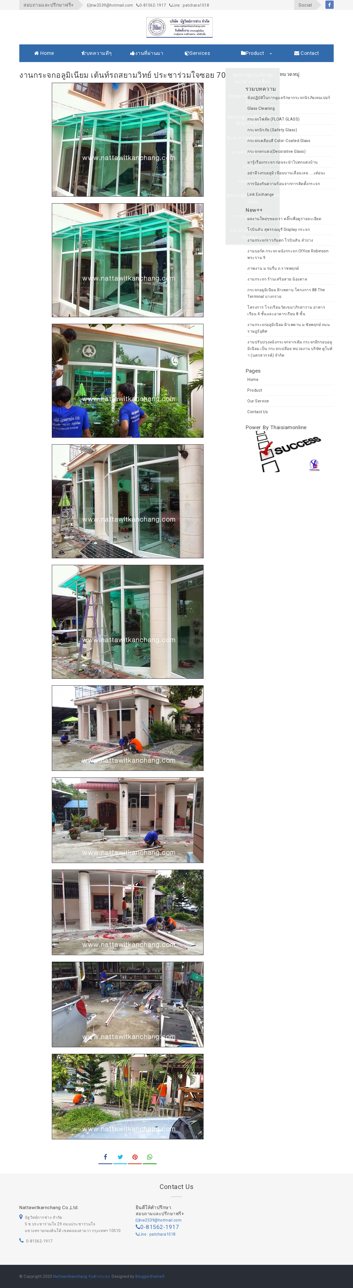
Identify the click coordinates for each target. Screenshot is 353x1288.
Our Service (258, 401)
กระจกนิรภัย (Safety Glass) (272, 130)
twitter (120, 1159)
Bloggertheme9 (150, 1276)
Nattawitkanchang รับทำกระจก (81, 1276)
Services (197, 53)
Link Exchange (260, 194)
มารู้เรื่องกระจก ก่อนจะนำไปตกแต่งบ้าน (282, 162)
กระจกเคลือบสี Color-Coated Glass (278, 140)
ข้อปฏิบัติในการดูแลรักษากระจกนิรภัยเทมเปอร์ (288, 97)
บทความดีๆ (96, 53)
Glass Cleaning (261, 108)
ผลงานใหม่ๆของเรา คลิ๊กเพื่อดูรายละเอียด (284, 219)
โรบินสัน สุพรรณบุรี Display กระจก (278, 229)
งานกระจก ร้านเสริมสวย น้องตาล (277, 279)
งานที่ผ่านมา (146, 53)
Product (252, 53)
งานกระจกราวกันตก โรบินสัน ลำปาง (280, 240)
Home (44, 53)
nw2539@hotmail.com (110, 5)
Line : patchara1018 (189, 5)
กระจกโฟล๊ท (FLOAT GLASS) (273, 119)
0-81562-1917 (151, 5)
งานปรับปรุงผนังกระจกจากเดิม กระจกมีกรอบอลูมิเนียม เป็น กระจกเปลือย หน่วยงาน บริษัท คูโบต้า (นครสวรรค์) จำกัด (289, 348)
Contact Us (257, 412)
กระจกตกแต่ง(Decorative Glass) (276, 151)
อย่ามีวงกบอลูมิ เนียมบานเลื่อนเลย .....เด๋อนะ (286, 173)
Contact (306, 53)
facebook (329, 5)
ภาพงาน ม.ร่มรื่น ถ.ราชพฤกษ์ (273, 268)
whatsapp (150, 1159)
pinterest (135, 1159)
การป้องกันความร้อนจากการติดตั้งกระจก (283, 183)
